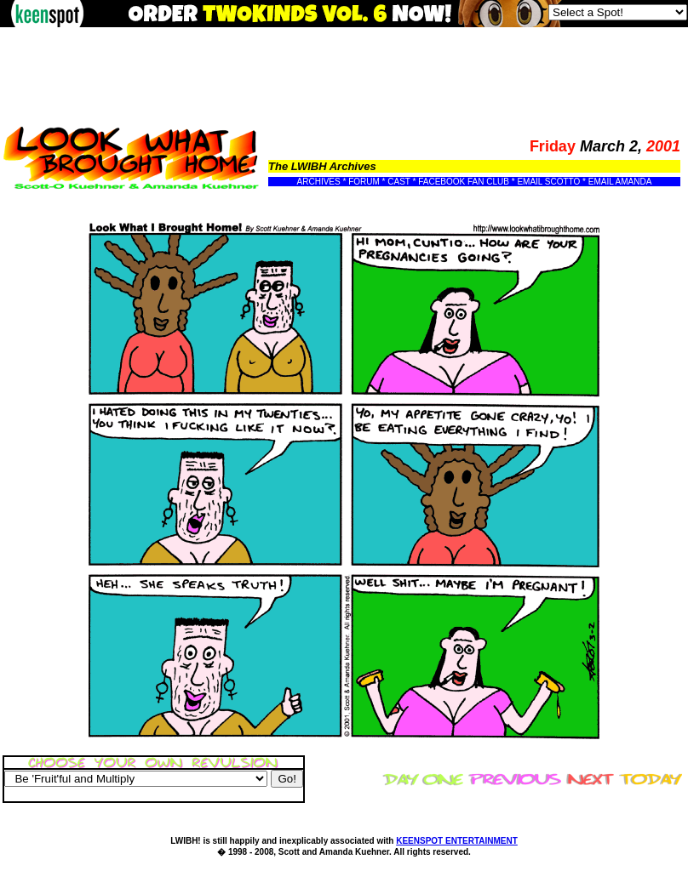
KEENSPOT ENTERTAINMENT (457, 840)
